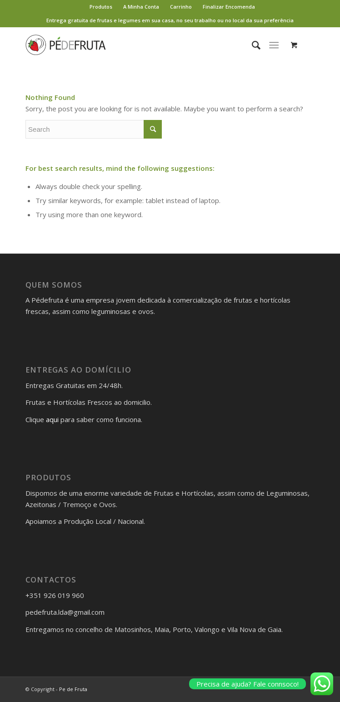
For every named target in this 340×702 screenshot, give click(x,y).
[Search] (251, 45)
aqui (52, 419)
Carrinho (181, 6)
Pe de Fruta (73, 689)
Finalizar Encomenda (229, 6)
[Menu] (274, 45)
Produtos (101, 6)
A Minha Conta (141, 6)
